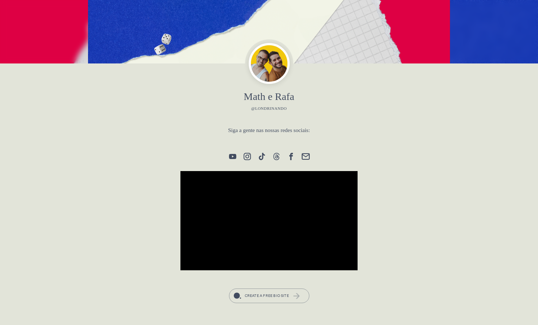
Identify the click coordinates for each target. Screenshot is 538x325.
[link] (232, 156)
